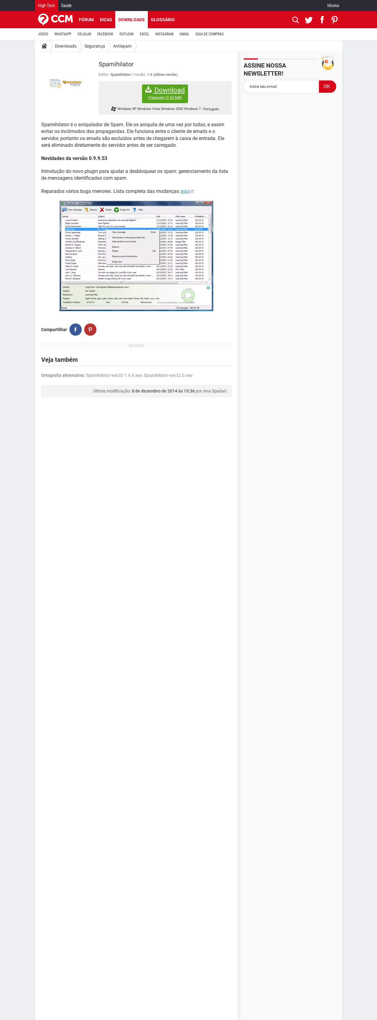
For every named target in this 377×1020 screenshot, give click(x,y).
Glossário (163, 19)
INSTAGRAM (164, 34)
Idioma (333, 5)
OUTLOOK (126, 34)
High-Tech (46, 5)
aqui (185, 191)
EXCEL (144, 34)
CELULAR (84, 34)
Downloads (131, 19)
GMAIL (185, 34)
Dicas (106, 19)
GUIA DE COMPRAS (210, 34)
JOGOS (43, 34)
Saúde (66, 5)
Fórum (86, 19)
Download (165, 93)
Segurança (94, 46)
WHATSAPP (62, 34)
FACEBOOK (105, 34)
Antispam (122, 46)
